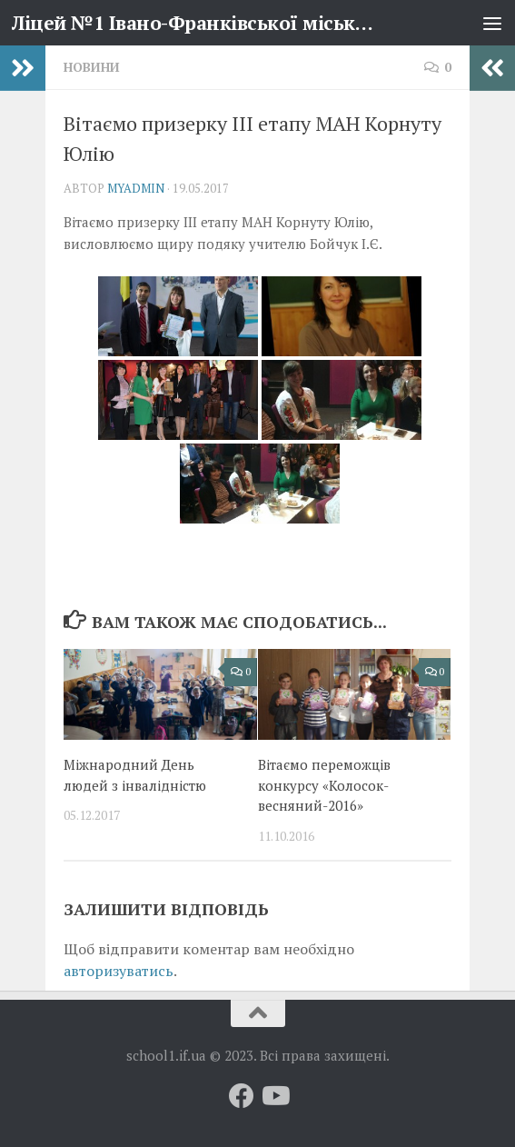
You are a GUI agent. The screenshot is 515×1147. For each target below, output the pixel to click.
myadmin (135, 188)
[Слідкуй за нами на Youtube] (274, 1096)
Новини (92, 66)
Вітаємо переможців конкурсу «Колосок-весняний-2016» (324, 784)
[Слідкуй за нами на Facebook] (241, 1096)
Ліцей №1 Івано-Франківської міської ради (197, 22)
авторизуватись (118, 971)
